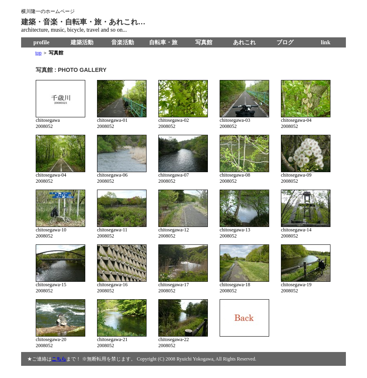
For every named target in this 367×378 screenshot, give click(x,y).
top (38, 53)
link (325, 42)
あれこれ (244, 42)
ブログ (285, 42)
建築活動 (82, 42)
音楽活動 (122, 42)
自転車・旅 (163, 42)
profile (41, 42)
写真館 (203, 42)
